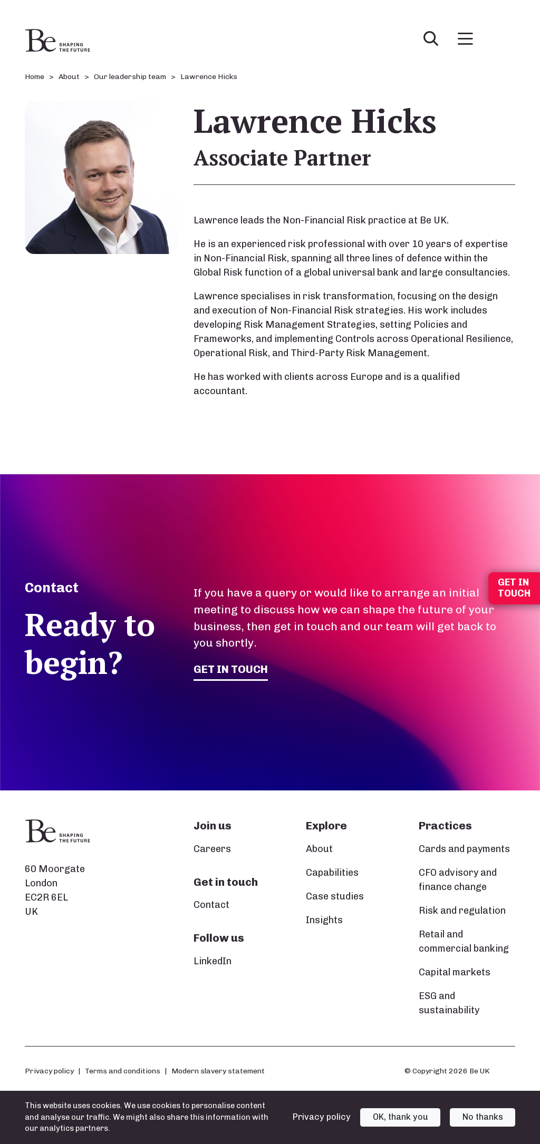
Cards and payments (464, 849)
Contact (211, 905)
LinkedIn (213, 961)
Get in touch (231, 669)
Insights (324, 920)
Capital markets (454, 972)
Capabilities (332, 872)
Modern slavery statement (218, 1071)
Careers (212, 849)
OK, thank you (400, 1117)
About (319, 849)
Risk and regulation (462, 910)
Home (34, 76)
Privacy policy (49, 1071)
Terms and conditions (122, 1071)
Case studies (335, 896)
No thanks (482, 1117)
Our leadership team (130, 76)
